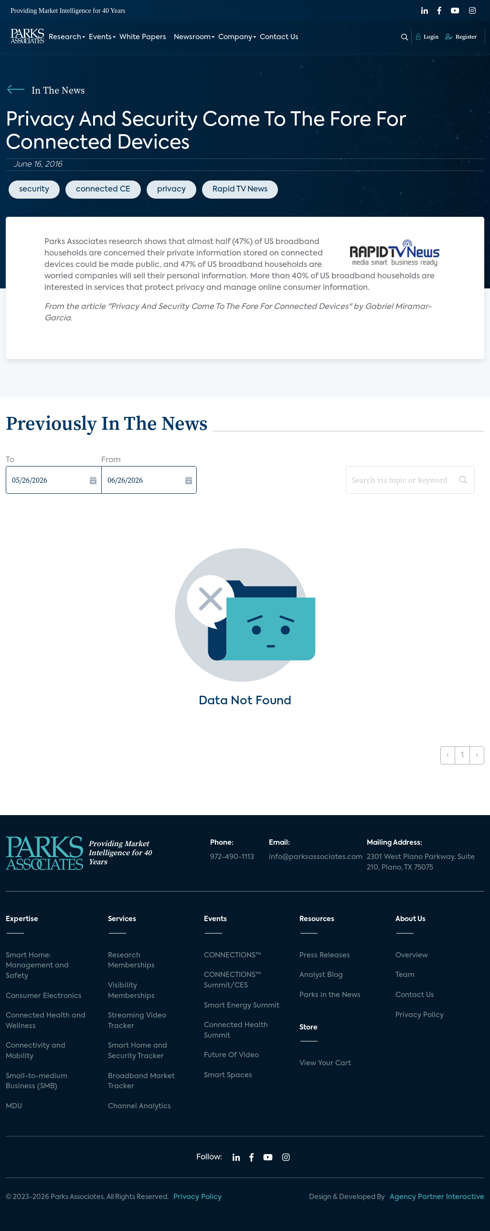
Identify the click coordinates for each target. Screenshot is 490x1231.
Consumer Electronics (44, 996)
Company (235, 37)
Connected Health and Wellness (45, 1020)
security (34, 189)
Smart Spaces (228, 1075)
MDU (14, 1106)
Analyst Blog (321, 975)
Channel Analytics (139, 1106)
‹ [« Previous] (448, 755)
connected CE (103, 189)
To (10, 460)
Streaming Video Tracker (137, 1020)
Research (65, 37)
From (111, 460)
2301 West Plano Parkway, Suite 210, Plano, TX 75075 (421, 862)
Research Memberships (131, 960)
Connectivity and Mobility (35, 1051)
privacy (171, 189)
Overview (411, 955)
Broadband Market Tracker (141, 1081)
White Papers (142, 37)
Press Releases (324, 955)
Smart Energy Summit (241, 1005)
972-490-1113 (232, 857)
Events (100, 37)
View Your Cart (325, 1063)
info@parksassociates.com (312, 857)
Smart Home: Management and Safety (37, 965)
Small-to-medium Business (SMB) (36, 1081)
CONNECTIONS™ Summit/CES (232, 980)
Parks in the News (330, 995)
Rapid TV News (240, 189)
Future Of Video (231, 1055)
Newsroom (192, 37)
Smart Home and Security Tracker (137, 1051)
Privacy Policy (419, 1015)
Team (405, 975)
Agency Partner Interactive (437, 1197)
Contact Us (279, 37)
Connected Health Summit (236, 1030)
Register (461, 37)
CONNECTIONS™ (232, 955)
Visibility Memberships (131, 990)
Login (427, 37)
